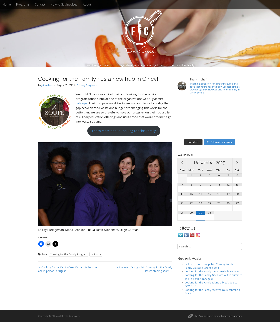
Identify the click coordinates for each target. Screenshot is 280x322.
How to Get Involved (64, 4)
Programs (22, 4)
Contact (40, 4)
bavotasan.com (232, 316)
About (87, 4)
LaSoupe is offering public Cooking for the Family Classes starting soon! (209, 266)
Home (7, 4)
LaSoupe (81, 103)
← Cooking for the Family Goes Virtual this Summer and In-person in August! (68, 269)
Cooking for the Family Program (68, 254)
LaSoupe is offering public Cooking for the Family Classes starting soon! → (144, 269)
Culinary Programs (87, 85)
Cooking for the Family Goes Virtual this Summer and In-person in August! (213, 276)
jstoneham (47, 85)
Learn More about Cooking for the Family (124, 131)
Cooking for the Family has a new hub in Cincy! (212, 271)
